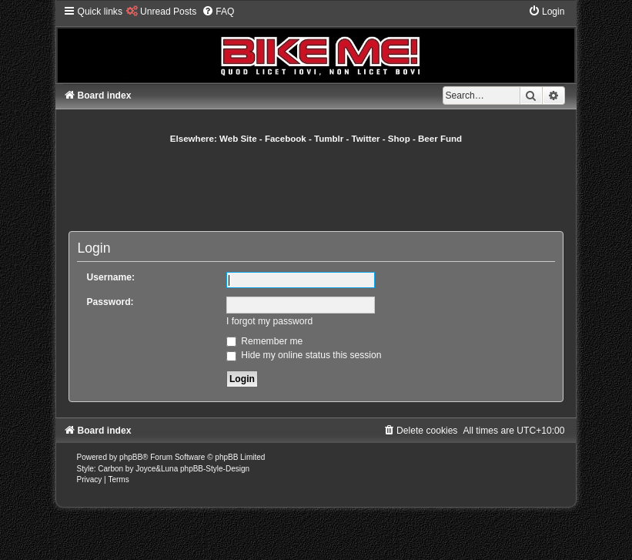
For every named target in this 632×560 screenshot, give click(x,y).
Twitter (366, 138)
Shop (399, 138)
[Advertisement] (349, 187)
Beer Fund (440, 138)
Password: (109, 302)
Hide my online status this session (304, 355)
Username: (110, 277)
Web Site (238, 138)
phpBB (130, 457)
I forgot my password (269, 321)
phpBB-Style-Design (214, 468)
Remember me (264, 341)
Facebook (285, 138)
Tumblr (328, 138)
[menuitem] (161, 11)
